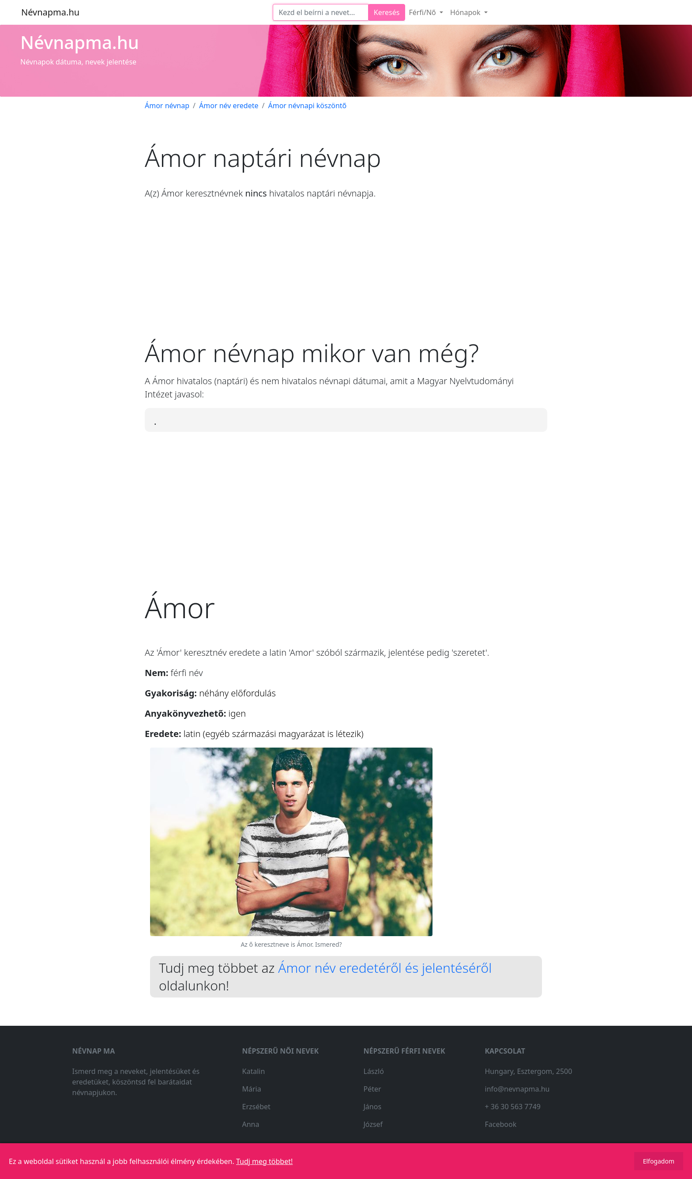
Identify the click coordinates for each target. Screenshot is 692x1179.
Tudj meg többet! (264, 1161)
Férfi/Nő (423, 12)
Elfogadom (658, 1161)
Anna (251, 1124)
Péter (372, 1089)
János (373, 1106)
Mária (251, 1089)
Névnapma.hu (50, 12)
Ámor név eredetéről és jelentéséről (385, 968)
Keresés (387, 12)
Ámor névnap (167, 105)
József (373, 1124)
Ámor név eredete (229, 105)
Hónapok (466, 12)
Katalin (253, 1071)
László (374, 1071)
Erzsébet (256, 1106)
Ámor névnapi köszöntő (307, 105)
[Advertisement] (346, 276)
